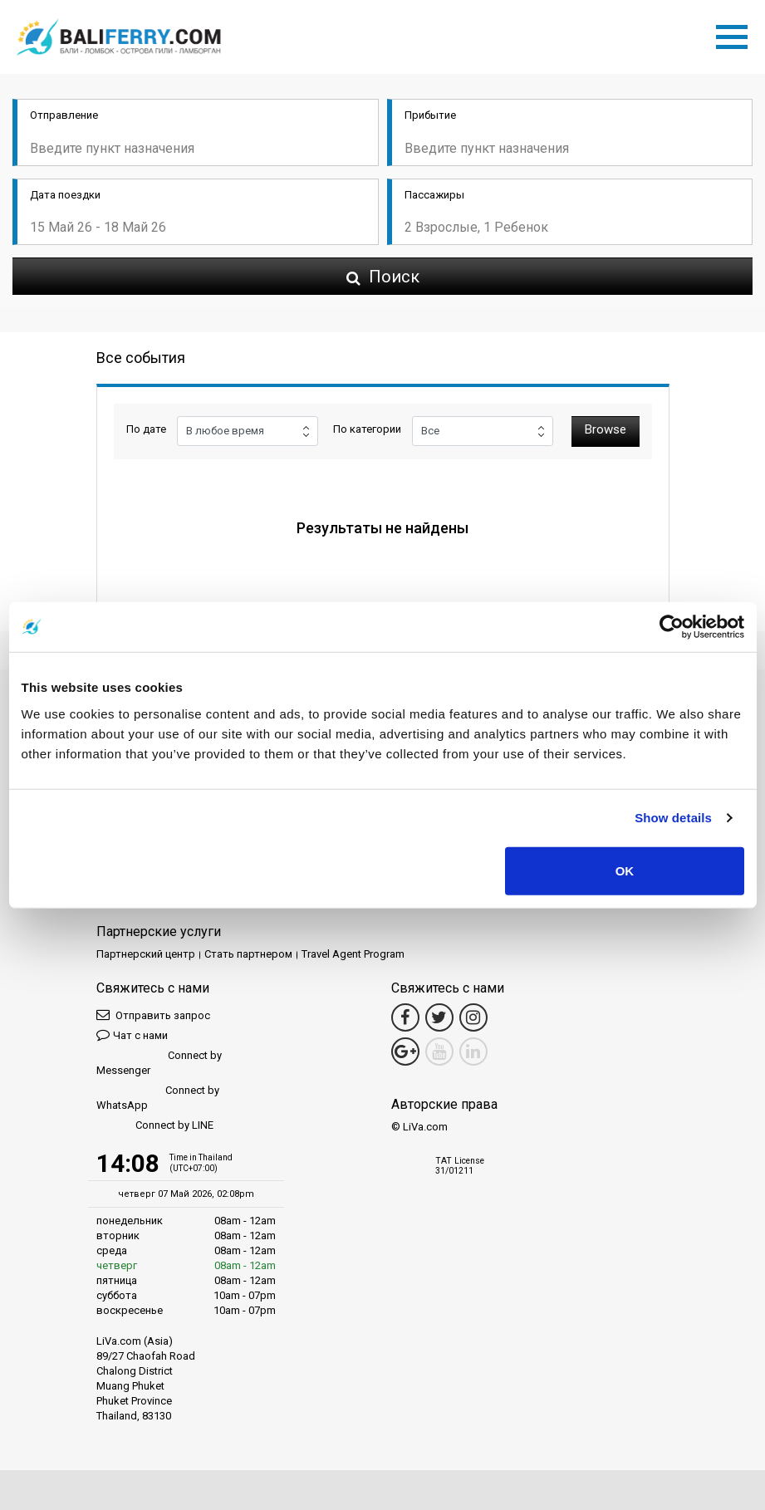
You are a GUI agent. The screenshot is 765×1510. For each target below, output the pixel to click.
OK (625, 870)
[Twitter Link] (439, 1017)
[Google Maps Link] (405, 1051)
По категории (367, 429)
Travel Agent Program (353, 954)
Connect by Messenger (159, 1062)
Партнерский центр (145, 954)
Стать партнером (248, 954)
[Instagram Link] (473, 1017)
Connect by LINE (154, 1126)
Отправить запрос (153, 1014)
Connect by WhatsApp (157, 1097)
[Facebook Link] (405, 1017)
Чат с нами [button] (132, 1034)
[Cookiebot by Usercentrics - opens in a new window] (671, 627)
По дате (146, 429)
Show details (673, 818)
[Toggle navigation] (736, 34)
